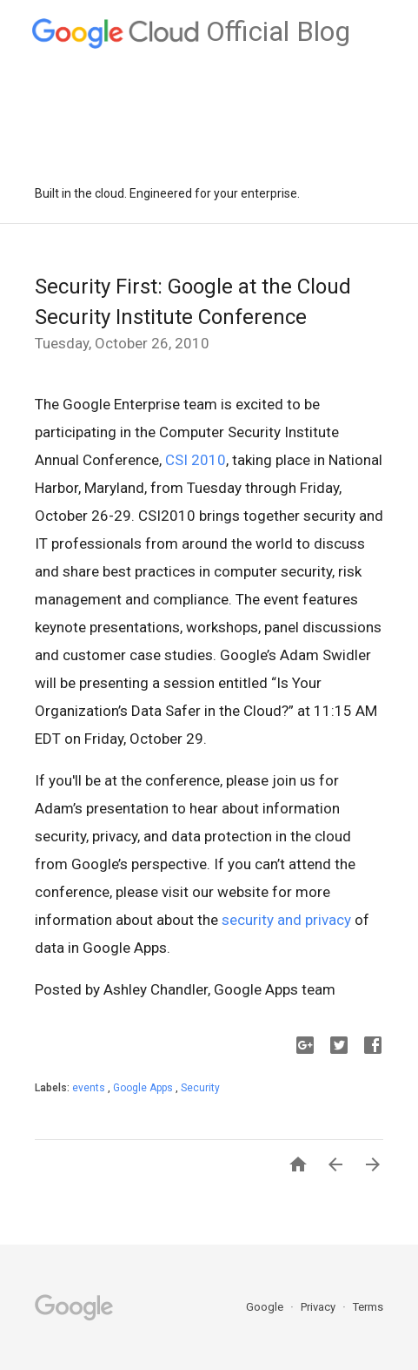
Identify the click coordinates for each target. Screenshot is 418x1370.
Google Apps (144, 1088)
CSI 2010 (195, 460)
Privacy (319, 1306)
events (90, 1088)
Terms (368, 1306)
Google (266, 1306)
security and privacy (286, 919)
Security (200, 1088)
